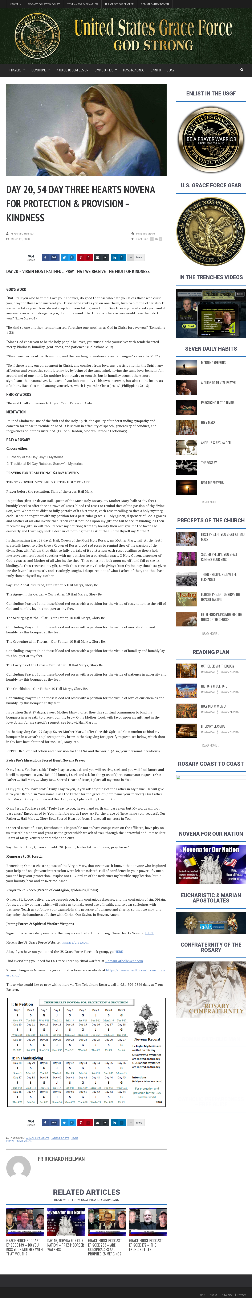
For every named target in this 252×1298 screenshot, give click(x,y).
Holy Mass (208, 423)
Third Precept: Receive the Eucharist (218, 587)
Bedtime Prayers (212, 483)
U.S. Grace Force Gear (119, 4)
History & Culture (214, 696)
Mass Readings (134, 70)
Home (201, 1295)
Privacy (241, 1295)
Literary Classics (213, 736)
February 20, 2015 (229, 742)
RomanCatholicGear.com (124, 961)
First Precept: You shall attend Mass (223, 547)
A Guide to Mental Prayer (218, 383)
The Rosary (209, 463)
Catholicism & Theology (217, 676)
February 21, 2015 (229, 722)
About (213, 1295)
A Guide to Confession (72, 70)
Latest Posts (60, 1138)
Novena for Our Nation (82, 4)
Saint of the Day (162, 70)
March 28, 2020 (18, 239)
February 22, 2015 (229, 702)
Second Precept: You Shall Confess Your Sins (219, 567)
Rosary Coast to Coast (44, 4)
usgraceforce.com (75, 942)
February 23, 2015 (229, 682)
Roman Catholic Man (155, 4)
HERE (149, 933)
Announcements (37, 1138)
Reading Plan (208, 682)
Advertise (227, 1295)
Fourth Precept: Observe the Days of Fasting (220, 607)
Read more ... (211, 502)
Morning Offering (213, 363)
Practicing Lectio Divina (218, 403)
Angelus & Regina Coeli (216, 443)
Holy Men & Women (214, 716)
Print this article (143, 233)
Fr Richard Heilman (20, 233)
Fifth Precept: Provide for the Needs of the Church (221, 627)
